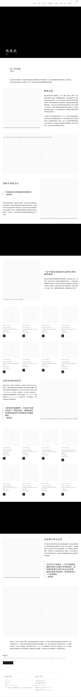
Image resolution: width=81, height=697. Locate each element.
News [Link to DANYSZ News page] (75, 3)
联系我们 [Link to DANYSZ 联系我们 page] (70, 3)
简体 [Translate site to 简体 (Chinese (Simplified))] (77, 1)
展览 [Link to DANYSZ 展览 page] (34, 3)
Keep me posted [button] (8, 662)
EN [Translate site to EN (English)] (71, 1)
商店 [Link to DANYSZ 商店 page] (65, 3)
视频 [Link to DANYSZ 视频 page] (61, 3)
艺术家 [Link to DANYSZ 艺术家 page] (39, 3)
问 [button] (4, 340)
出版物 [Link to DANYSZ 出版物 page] (56, 3)
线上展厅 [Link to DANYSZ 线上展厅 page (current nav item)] (51, 3)
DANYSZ (8, 3)
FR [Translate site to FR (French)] (74, 1)
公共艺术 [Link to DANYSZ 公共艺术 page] (44, 3)
